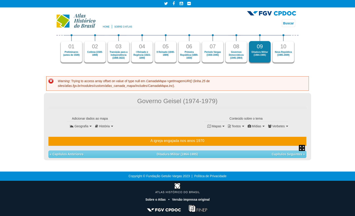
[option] (71, 48)
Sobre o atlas (123, 27)
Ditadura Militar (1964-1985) (177, 154)
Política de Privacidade (210, 176)
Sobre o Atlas (156, 199)
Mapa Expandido (302, 148)
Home (106, 27)
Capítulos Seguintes (287, 154)
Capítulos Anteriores (68, 154)
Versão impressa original (191, 199)
